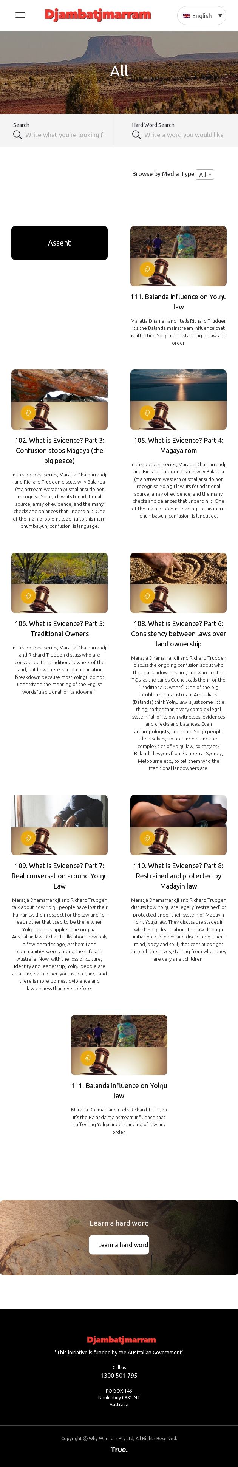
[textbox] (184, 135)
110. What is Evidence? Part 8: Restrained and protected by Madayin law (178, 876)
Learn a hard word (123, 1244)
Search (21, 125)
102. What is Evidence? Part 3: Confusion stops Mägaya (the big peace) (59, 450)
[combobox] (65, 135)
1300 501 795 (119, 1375)
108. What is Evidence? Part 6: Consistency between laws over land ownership (178, 634)
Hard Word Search (153, 125)
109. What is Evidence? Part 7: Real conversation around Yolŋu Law (59, 876)
